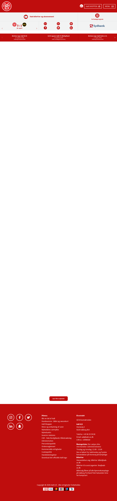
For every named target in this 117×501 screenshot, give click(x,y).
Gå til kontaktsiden (83, 420)
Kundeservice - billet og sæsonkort (55, 421)
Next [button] (2, 28)
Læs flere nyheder (58, 399)
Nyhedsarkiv (46, 432)
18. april (19, 28)
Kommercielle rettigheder (52, 449)
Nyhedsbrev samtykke (50, 429)
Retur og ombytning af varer (53, 427)
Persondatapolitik (49, 443)
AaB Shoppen (47, 424)
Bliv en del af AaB (48, 418)
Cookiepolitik (47, 452)
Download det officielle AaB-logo (54, 457)
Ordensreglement (49, 446)
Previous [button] (37, 28)
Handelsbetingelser (49, 455)
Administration (47, 441)
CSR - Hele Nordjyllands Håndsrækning (56, 438)
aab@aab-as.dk (87, 437)
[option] (19, 25)
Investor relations (48, 435)
